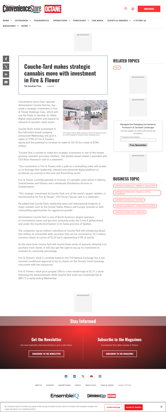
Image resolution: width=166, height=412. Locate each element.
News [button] (6, 20)
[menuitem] (9, 20)
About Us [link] (38, 385)
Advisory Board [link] (64, 385)
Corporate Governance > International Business (135, 206)
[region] (83, 407)
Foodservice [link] (41, 20)
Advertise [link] (50, 385)
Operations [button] (60, 20)
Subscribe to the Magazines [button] (119, 353)
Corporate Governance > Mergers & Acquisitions (135, 186)
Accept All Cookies (133, 407)
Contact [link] (78, 385)
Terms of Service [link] (107, 385)
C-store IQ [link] (140, 20)
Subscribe (149, 8)
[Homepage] (32, 9)
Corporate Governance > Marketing (130, 212)
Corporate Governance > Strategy (129, 200)
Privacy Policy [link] (90, 385)
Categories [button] (21, 20)
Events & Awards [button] (117, 20)
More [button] (24, 25)
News (117, 68)
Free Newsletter (138, 145)
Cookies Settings (124, 385)
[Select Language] (133, 9)
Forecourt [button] (79, 20)
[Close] (161, 407)
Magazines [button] (9, 25)
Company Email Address (130, 137)
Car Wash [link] (97, 20)
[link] (6, 59)
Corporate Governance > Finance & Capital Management (133, 193)
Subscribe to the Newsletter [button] (46, 353)
